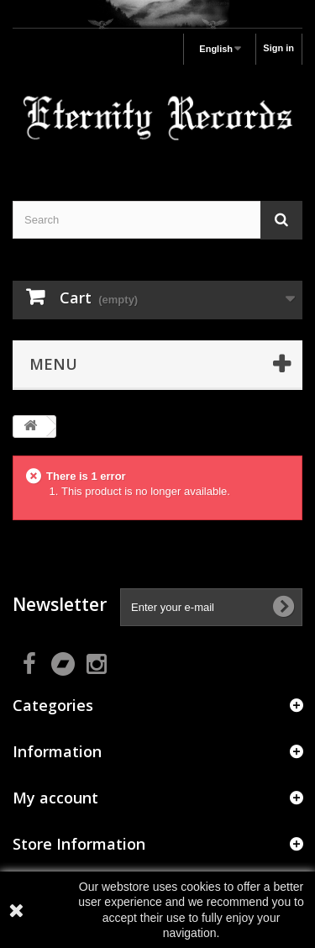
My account (55, 797)
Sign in (278, 48)
